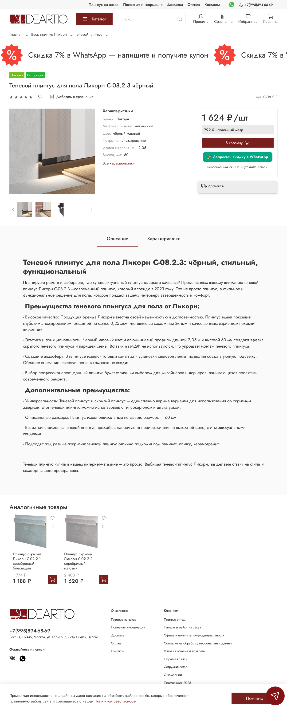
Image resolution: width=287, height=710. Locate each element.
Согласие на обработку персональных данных (198, 643)
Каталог (94, 19)
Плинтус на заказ (103, 4)
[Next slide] (91, 209)
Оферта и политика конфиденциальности (194, 635)
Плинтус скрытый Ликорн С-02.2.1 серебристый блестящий (23, 565)
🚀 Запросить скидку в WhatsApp (237, 157)
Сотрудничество (175, 666)
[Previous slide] (13, 209)
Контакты (212, 4)
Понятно (254, 698)
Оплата (194, 4)
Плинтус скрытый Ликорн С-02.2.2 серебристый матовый (82, 562)
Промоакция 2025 (177, 682)
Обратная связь (175, 659)
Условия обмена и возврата (184, 651)
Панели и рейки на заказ (182, 627)
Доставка (175, 4)
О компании (173, 674)
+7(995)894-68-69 (255, 4)
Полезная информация (142, 4)
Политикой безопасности (115, 701)
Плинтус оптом (174, 619)
